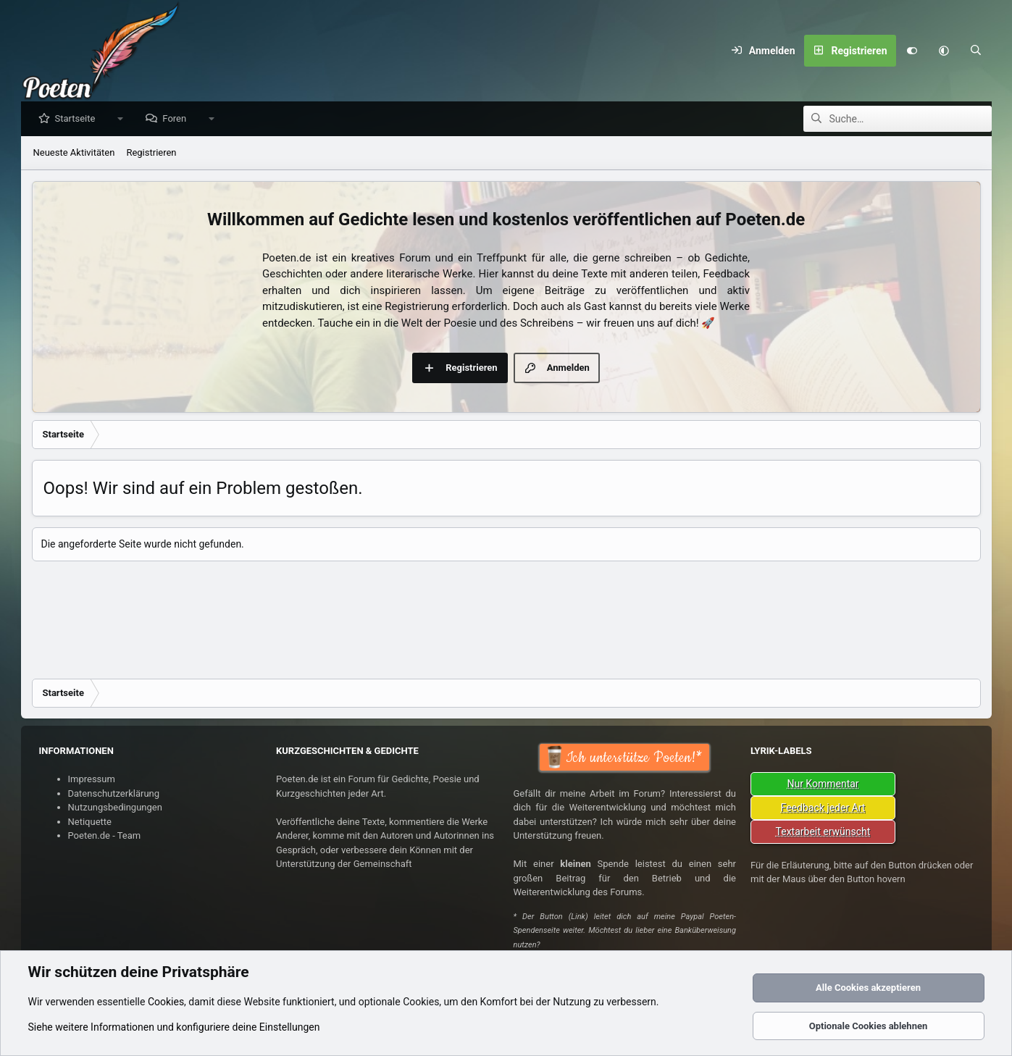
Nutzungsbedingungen (115, 807)
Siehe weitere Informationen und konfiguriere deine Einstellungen (174, 1027)
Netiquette (90, 821)
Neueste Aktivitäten (74, 153)
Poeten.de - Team (104, 835)
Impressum (91, 779)
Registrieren (151, 153)
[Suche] (976, 51)
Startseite (79, 119)
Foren (178, 119)
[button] (944, 51)
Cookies (166, 1001)
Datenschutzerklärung (114, 793)
